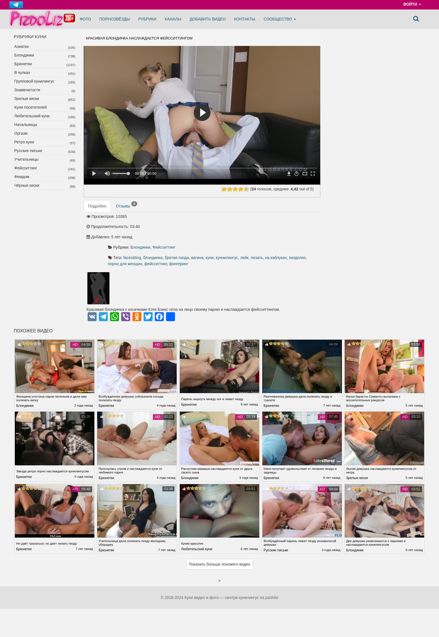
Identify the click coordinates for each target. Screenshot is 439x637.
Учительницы (26, 159)
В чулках (22, 72)
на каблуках (214, 236)
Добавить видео (208, 19)
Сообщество (280, 19)
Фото (85, 19)
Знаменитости (27, 90)
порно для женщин (264, 236)
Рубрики (147, 19)
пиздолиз (236, 236)
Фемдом (21, 176)
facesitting (203, 230)
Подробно (97, 210)
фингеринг (188, 243)
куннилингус (298, 230)
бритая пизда (248, 230)
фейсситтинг (294, 236)
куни (281, 230)
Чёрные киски (26, 185)
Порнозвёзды (114, 19)
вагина (268, 230)
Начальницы (25, 124)
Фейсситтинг (25, 168)
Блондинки (24, 55)
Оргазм (20, 133)
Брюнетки (23, 64)
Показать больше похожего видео (219, 544)
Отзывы (126, 209)
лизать (196, 236)
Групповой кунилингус (34, 81)
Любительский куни (32, 116)
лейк (183, 236)
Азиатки (21, 46)
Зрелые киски (26, 98)
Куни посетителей (30, 107)
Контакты (244, 19)
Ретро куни (24, 142)
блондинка (223, 230)
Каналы (173, 19)
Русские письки (28, 150)
